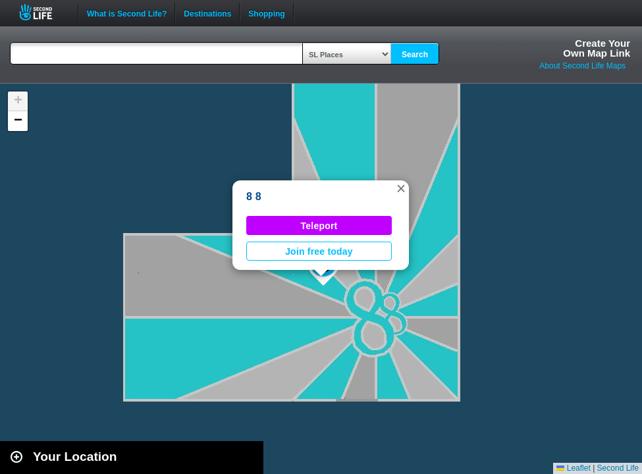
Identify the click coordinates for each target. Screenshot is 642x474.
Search (415, 54)
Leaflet (573, 468)
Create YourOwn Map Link (596, 48)
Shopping (266, 12)
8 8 (253, 196)
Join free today (319, 251)
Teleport (319, 226)
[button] (401, 188)
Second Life (43, 12)
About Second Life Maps (582, 65)
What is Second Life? (127, 12)
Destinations (207, 12)
